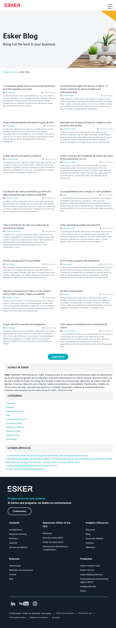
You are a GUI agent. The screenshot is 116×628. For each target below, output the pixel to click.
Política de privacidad (65, 613)
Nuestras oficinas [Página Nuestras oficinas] (18, 534)
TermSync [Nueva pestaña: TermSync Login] (56, 618)
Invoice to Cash (69, 129)
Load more (58, 356)
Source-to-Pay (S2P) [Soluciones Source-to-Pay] (53, 538)
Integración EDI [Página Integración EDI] (88, 586)
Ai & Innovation (12, 159)
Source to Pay (68, 228)
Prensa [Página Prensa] (12, 574)
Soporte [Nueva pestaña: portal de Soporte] (13, 543)
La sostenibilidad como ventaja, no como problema (85, 191)
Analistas (11, 403)
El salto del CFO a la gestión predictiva (22, 156)
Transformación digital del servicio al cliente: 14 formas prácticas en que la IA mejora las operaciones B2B (84, 89)
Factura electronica (16, 419)
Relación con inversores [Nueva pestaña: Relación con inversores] (21, 570)
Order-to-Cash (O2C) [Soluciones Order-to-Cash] (53, 542)
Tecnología (10, 126)
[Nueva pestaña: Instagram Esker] (35, 604)
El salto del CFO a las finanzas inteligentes (24, 324)
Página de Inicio (10, 72)
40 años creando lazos (71, 291)
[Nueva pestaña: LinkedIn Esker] (13, 604)
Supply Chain (12, 435)
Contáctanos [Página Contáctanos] (15, 530)
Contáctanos (19, 511)
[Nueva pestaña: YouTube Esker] (24, 604)
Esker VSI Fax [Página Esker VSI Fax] (87, 570)
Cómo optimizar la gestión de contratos (80, 225)
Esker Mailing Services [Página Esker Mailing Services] (91, 574)
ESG (64, 195)
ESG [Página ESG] (11, 579)
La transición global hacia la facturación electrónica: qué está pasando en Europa (47, 455)
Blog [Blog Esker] (88, 534)
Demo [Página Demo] (83, 591)
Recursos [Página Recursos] (90, 530)
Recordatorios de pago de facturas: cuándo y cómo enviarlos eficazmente (43, 462)
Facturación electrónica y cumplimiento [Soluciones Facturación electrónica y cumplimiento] (55, 548)
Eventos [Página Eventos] (90, 543)
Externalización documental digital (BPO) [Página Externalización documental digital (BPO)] (94, 580)
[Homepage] (13, 5)
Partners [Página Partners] (13, 538)
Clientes (66, 294)
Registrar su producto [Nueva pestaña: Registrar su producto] (39, 617)
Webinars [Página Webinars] (90, 547)
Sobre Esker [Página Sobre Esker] (15, 566)
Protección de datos (17, 617)
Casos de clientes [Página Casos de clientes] (94, 538)
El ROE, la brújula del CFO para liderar (22, 261)
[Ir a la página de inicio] (20, 489)
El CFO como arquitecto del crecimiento (80, 261)
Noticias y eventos (15, 427)
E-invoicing (10, 93)
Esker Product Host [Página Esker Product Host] (90, 566)
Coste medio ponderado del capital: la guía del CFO (28, 122)
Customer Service (13, 231)
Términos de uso (85, 613)
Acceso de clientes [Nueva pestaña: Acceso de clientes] (18, 547)
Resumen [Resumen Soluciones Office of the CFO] (47, 533)
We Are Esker (68, 96)
